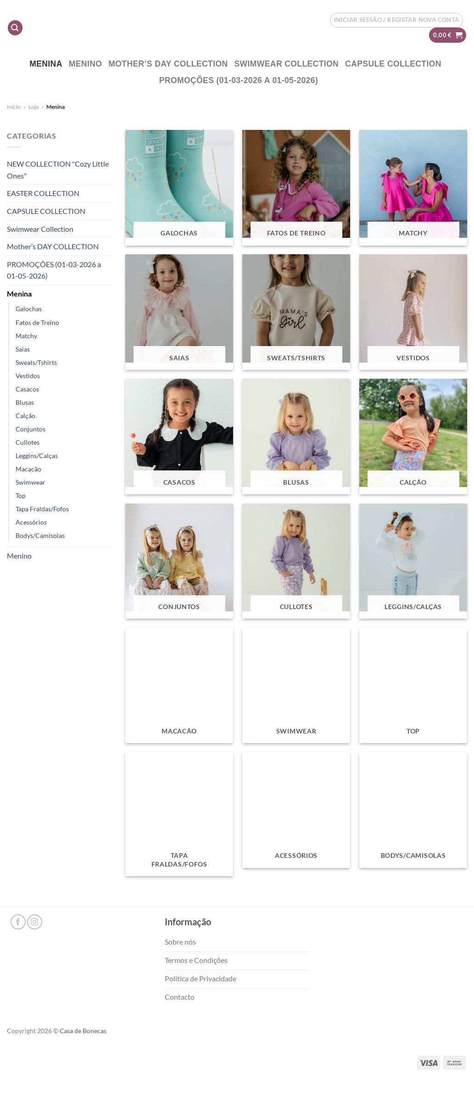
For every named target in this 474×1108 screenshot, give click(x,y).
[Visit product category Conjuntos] (179, 561)
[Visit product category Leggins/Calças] (413, 561)
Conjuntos (30, 429)
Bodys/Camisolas (40, 535)
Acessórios (31, 522)
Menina (45, 63)
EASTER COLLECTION (43, 193)
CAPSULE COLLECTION (393, 63)
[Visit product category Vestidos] (413, 312)
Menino (85, 63)
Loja (33, 106)
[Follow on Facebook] (18, 921)
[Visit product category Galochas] (179, 188)
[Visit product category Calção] (413, 436)
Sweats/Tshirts (36, 362)
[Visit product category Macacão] (179, 686)
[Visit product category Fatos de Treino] (296, 188)
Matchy (26, 336)
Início (14, 106)
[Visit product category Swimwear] (296, 686)
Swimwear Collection (286, 63)
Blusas (25, 402)
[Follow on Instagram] (34, 921)
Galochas (29, 309)
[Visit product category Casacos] (179, 436)
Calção (25, 416)
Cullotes (27, 442)
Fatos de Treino (37, 322)
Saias (23, 349)
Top (21, 495)
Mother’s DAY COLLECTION (168, 63)
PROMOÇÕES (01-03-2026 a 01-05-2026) (238, 80)
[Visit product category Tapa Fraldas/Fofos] (179, 814)
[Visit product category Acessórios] (296, 810)
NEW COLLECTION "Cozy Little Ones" (58, 169)
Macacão (28, 469)
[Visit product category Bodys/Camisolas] (413, 810)
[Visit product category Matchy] (413, 188)
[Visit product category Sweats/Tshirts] (296, 312)
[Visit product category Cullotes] (296, 561)
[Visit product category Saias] (179, 312)
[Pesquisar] (15, 27)
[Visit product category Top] (413, 686)
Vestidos (28, 376)
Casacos (27, 389)
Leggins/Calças (37, 455)
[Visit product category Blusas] (296, 436)
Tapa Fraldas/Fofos (42, 509)
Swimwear (30, 482)
